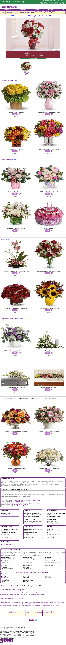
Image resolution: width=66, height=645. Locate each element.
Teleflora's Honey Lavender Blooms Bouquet (16, 350)
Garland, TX (26, 579)
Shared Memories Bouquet (20, 505)
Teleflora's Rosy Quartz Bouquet (49, 191)
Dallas (13, 586)
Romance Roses (16, 503)
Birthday (23, 9)
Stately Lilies (48, 350)
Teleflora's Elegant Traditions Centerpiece (16, 431)
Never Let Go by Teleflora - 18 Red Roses (16, 308)
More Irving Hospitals (29, 523)
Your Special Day (49, 228)
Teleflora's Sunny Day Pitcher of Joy (49, 308)
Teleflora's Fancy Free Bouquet (16, 468)
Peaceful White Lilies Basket (19, 504)
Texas (41, 586)
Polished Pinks (18, 500)
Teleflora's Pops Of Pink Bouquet (16, 228)
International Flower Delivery (39, 12)
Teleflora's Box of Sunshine (16, 112)
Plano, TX (47, 576)
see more (14, 80)
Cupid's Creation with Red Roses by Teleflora (49, 271)
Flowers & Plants (18, 12)
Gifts (26, 12)
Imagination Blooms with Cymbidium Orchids (16, 271)
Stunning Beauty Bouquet (32, 503)
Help (53, 11)
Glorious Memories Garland (48, 387)
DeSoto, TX (26, 576)
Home (2, 12)
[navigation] (33, 12)
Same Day (8, 9)
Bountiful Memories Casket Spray (16, 387)
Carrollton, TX (5, 577)
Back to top (4, 573)
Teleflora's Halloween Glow (16, 149)
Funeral (37, 9)
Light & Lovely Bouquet (16, 501)
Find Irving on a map (7, 544)
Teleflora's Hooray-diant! (33, 500)
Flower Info (48, 11)
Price (31, 12)
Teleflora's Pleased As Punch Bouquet (48, 149)
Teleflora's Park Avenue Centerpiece (49, 468)
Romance (50, 9)
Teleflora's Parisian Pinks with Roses (49, 431)
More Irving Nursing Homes (54, 523)
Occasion (9, 12)
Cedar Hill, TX (4, 579)
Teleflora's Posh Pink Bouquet (16, 191)
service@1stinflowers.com (49, 613)
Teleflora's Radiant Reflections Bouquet (49, 112)
